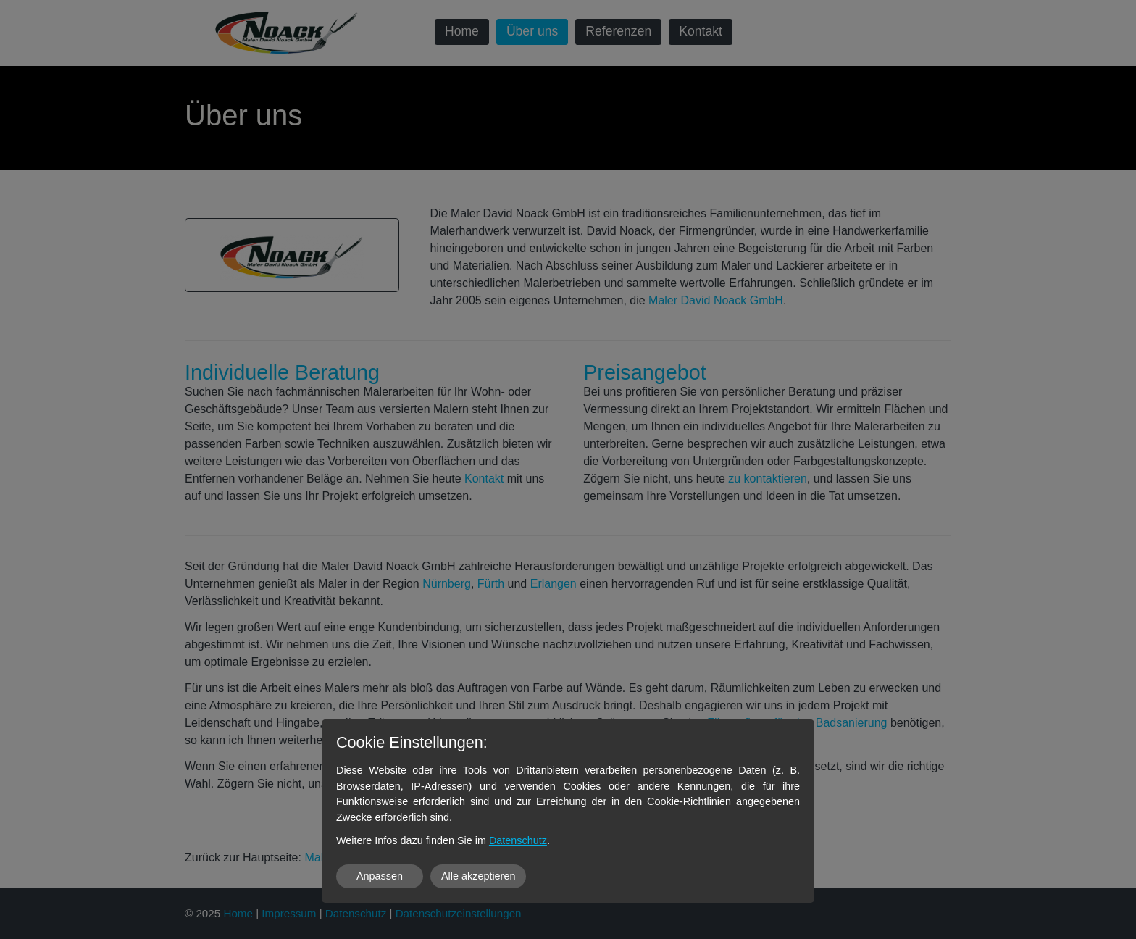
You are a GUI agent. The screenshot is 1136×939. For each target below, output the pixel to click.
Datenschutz (518, 840)
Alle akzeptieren (478, 876)
